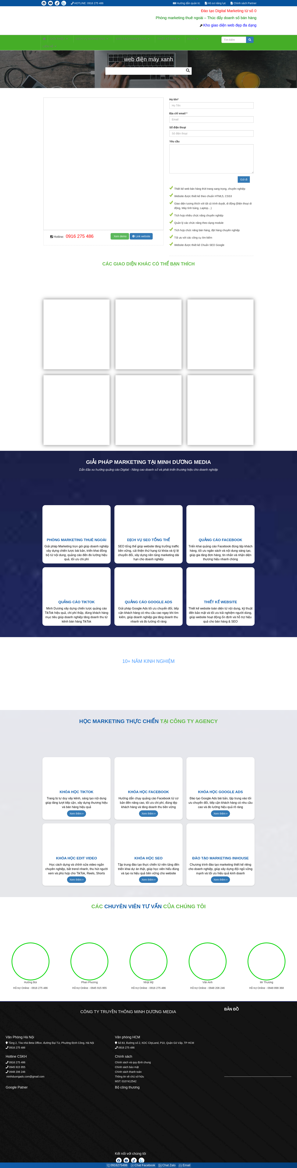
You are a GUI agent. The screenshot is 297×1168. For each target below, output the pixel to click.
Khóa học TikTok (77, 786)
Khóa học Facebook (148, 786)
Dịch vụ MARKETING (88, 39)
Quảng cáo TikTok (76, 596)
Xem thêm (77, 807)
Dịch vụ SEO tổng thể (148, 534)
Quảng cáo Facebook (220, 534)
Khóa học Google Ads (220, 786)
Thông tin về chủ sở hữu (129, 1070)
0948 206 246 (217, 982)
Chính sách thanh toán (128, 1065)
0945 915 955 (99, 982)
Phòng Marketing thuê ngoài (76, 534)
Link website (141, 230)
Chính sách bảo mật (127, 1061)
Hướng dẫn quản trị (186, 3)
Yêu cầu (174, 135)
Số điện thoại (177, 121)
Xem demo (120, 230)
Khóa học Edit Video (76, 852)
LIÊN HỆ (194, 39)
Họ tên (173, 93)
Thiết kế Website (220, 596)
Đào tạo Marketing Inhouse (220, 852)
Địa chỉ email (178, 107)
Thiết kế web (157, 39)
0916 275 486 (80, 230)
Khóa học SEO (148, 852)
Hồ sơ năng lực (215, 3)
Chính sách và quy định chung (133, 1056)
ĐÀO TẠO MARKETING (125, 39)
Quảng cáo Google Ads (148, 596)
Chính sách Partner (243, 3)
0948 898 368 (276, 982)
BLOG (177, 39)
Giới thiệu (59, 39)
